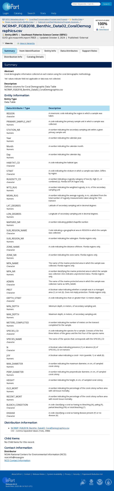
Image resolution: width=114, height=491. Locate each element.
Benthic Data (77, 19)
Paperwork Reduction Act (92, 474)
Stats (43, 13)
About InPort (17, 474)
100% (102, 23)
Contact (27, 474)
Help (53, 13)
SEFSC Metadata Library (14, 19)
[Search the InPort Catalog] (86, 4)
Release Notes (39, 474)
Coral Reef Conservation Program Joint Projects (48, 19)
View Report (104, 29)
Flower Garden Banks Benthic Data (19, 22)
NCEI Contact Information (17, 460)
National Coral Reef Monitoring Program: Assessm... (59, 22)
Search (31, 13)
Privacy (68, 474)
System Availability (54, 474)
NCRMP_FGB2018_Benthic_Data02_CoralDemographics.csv (40, 428)
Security (76, 474)
